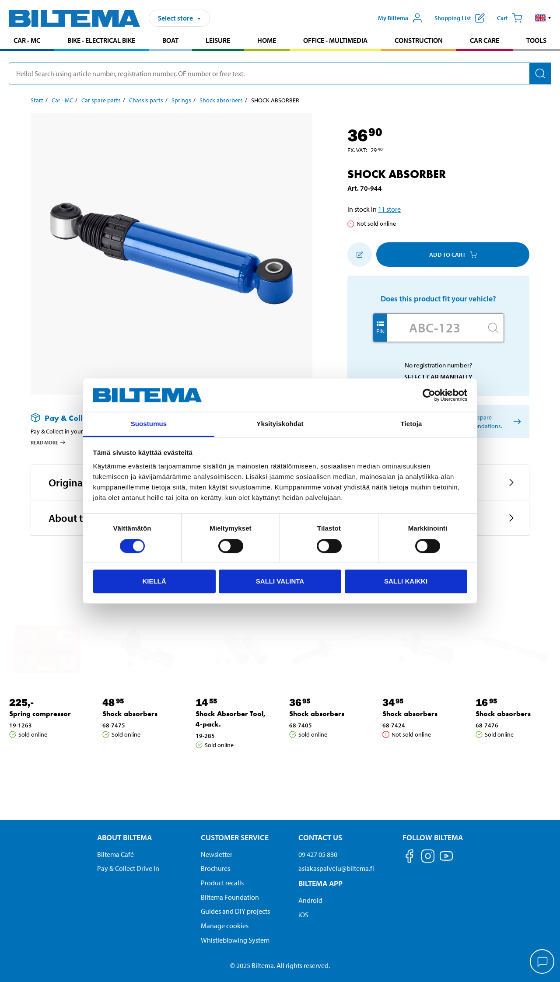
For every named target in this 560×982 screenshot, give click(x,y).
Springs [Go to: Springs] (181, 100)
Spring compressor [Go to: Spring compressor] (40, 713)
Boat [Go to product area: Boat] (170, 40)
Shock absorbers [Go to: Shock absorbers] (221, 100)
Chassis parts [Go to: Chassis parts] (146, 100)
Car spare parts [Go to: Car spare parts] (101, 100)
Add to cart (453, 255)
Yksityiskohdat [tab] (279, 424)
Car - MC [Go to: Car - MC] (62, 100)
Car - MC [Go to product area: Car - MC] (27, 40)
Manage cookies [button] (224, 925)
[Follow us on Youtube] (446, 860)
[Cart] (509, 17)
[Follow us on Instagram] (428, 857)
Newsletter (216, 854)
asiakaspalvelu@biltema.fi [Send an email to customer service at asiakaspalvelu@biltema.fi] (336, 868)
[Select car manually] (515, 422)
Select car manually (438, 377)
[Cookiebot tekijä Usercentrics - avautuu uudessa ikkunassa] (429, 395)
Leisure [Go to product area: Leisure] (218, 40)
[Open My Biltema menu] (400, 17)
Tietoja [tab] (411, 424)
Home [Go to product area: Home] (266, 40)
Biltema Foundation (230, 897)
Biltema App (320, 883)
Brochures (215, 868)
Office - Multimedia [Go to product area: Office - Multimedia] (335, 40)
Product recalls (222, 882)
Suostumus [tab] (149, 424)
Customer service (235, 837)
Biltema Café (115, 854)
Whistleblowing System (235, 940)
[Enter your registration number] (435, 328)
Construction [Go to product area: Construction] (419, 40)
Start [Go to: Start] (37, 100)
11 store (389, 209)
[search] (280, 73)
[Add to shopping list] (359, 254)
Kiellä (154, 581)
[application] (542, 962)
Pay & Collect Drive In (128, 868)
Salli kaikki (405, 581)
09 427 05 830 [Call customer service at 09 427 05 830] (317, 854)
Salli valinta (280, 581)
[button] (543, 17)
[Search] (540, 73)
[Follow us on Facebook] (409, 857)
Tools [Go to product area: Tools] (536, 40)
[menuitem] (27, 41)
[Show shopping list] (459, 17)
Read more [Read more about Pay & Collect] (48, 442)
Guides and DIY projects (235, 911)
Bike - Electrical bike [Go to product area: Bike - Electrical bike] (101, 40)
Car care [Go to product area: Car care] (484, 40)
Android (310, 900)
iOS (303, 914)
